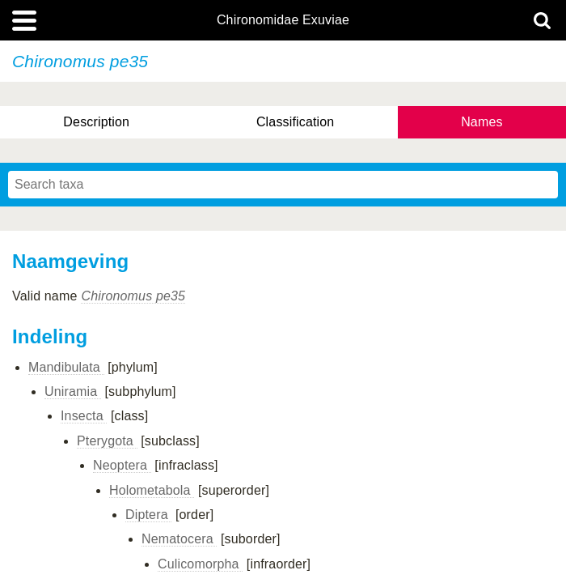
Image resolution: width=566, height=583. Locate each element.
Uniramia (72, 391)
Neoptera (122, 465)
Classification (295, 122)
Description (96, 122)
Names (481, 122)
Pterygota (107, 441)
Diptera (148, 514)
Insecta (84, 416)
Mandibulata (66, 367)
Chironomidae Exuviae (283, 20)
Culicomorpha (200, 564)
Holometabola (151, 490)
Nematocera (179, 539)
